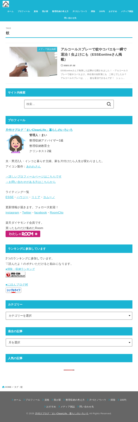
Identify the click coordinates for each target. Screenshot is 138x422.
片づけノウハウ (80, 11)
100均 (102, 11)
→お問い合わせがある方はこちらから (31, 181)
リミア (35, 197)
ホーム (10, 11)
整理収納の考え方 (60, 11)
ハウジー (23, 197)
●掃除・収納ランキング (20, 269)
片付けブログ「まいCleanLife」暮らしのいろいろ (62, 413)
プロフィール (24, 11)
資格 (36, 11)
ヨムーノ (49, 197)
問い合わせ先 (70, 18)
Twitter (26, 212)
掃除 (93, 11)
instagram (12, 212)
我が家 (45, 11)
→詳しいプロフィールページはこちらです (34, 176)
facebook (40, 212)
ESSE (10, 197)
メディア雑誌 (127, 11)
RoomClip (57, 212)
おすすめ (113, 11)
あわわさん (33, 166)
